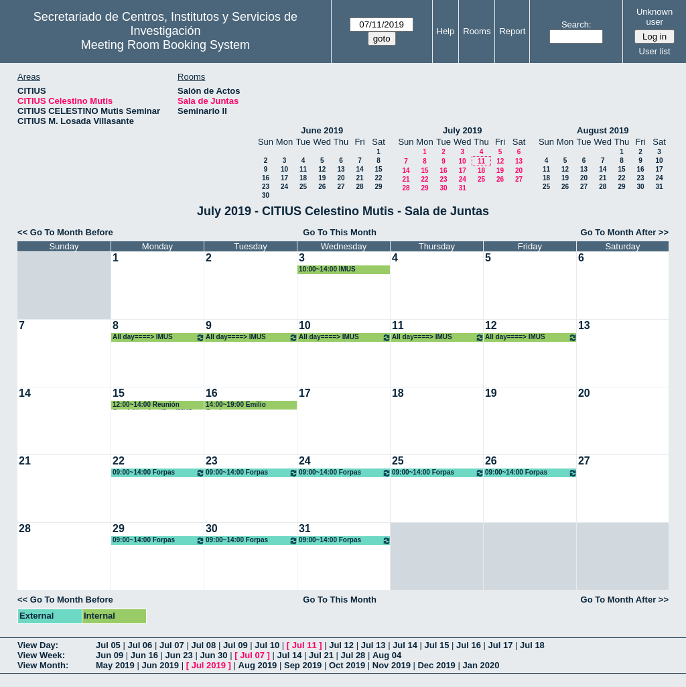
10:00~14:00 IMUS (327, 269)
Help (446, 31)
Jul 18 (532, 645)
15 (378, 169)
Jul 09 (235, 645)
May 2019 (115, 665)
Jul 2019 (209, 665)
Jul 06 (139, 645)
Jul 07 (171, 645)
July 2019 (462, 130)
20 (340, 178)
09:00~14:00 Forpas (159, 473)
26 (322, 186)
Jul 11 (304, 645)
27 (340, 186)
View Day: (37, 645)
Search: (576, 24)
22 (378, 178)
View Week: (41, 655)
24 (284, 186)
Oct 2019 (347, 665)
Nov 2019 (391, 665)
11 (303, 169)
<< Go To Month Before (65, 232)
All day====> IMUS (159, 337)
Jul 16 (468, 645)
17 (284, 178)
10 (284, 169)
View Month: (42, 665)
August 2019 (602, 130)
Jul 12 (341, 645)
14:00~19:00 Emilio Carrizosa (236, 405)
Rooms (476, 31)
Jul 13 (373, 645)
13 (340, 169)
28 (359, 186)
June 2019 (322, 130)
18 (303, 178)
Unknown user (654, 17)
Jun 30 (213, 655)
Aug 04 (386, 655)
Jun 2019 (160, 665)
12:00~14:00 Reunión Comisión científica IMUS (152, 405)
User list (655, 51)
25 (303, 186)
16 (265, 178)
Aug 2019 (257, 665)
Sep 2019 (303, 665)
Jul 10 (267, 645)
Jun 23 (179, 655)
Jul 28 (353, 655)
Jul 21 (321, 655)
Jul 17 (500, 645)
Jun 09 (109, 655)
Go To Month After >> (625, 232)
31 (462, 188)
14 (359, 169)
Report (512, 31)
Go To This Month (339, 232)
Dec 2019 (436, 665)
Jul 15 (437, 645)
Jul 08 (203, 645)
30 (265, 195)
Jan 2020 (480, 665)
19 (322, 178)
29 (378, 186)
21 (359, 178)
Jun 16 (144, 655)
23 (265, 186)
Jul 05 (108, 645)
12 (322, 169)
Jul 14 (405, 645)
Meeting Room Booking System (165, 45)
